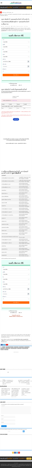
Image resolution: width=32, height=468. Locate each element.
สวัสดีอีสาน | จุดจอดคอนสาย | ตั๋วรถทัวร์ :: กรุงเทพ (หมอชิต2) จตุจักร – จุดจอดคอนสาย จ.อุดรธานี (8, 381)
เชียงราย (2, 349)
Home (1, 14)
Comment (3, 405)
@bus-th (19, 85)
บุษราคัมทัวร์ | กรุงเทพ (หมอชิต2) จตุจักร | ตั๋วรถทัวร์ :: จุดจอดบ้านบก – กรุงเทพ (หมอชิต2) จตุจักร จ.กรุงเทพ (24, 381)
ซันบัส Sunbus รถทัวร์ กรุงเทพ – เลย (7, 12)
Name (2, 415)
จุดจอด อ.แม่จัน (27, 347)
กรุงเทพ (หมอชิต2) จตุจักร (9, 347)
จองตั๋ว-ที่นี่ (16, 119)
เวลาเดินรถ (6, 349)
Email (2, 418)
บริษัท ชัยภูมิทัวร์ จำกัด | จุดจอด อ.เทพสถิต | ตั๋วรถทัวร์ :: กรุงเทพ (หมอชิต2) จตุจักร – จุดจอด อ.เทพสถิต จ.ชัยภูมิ (5, 391)
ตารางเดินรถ (5, 14)
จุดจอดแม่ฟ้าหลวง (13, 348)
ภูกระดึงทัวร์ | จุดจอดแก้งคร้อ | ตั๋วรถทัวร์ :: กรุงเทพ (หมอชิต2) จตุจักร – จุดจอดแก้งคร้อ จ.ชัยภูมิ (25, 391)
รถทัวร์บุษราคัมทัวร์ (25, 348)
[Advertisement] (16, 129)
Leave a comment (20, 26)
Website (2, 422)
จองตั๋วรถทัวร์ (4, 334)
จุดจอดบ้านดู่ (3, 348)
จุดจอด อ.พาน (21, 347)
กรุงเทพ (4, 347)
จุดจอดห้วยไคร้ (8, 348)
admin (3, 26)
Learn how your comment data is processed (20, 429)
